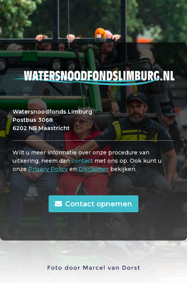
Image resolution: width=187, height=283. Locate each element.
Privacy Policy (48, 169)
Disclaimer (93, 169)
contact (82, 160)
